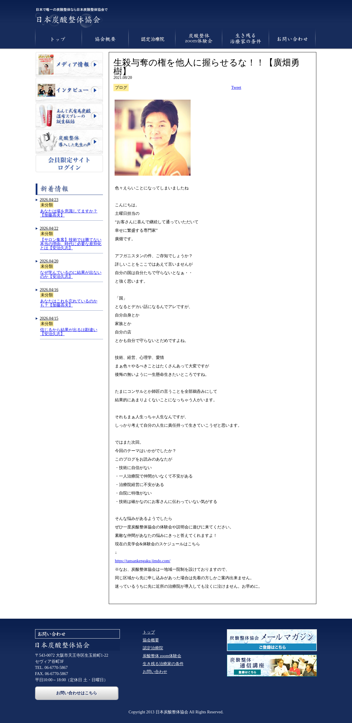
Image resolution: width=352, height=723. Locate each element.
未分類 (47, 205)
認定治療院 (153, 648)
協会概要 (151, 640)
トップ (149, 632)
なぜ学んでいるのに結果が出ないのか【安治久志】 (70, 274)
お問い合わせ (155, 672)
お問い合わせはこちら (76, 693)
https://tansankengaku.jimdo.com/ (142, 561)
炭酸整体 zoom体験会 (162, 656)
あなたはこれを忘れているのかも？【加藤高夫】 (68, 303)
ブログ (121, 87)
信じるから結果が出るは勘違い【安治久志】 (68, 332)
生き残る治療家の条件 (163, 664)
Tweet (236, 87)
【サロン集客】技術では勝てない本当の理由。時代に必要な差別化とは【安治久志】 (70, 244)
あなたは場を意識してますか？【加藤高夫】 (68, 213)
